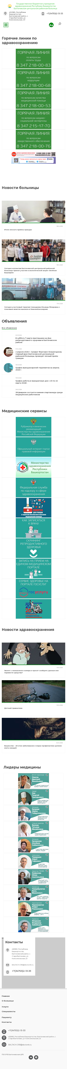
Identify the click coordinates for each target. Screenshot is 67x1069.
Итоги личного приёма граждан (18, 230)
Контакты (7, 1022)
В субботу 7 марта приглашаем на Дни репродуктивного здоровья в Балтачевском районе (36, 340)
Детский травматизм (13, 708)
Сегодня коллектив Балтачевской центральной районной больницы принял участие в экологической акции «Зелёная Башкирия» (30, 270)
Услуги (5, 1007)
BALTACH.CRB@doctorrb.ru (22, 965)
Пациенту (7, 1017)
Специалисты (8, 1011)
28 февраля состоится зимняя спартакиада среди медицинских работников (39, 393)
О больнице (8, 1001)
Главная (6, 996)
